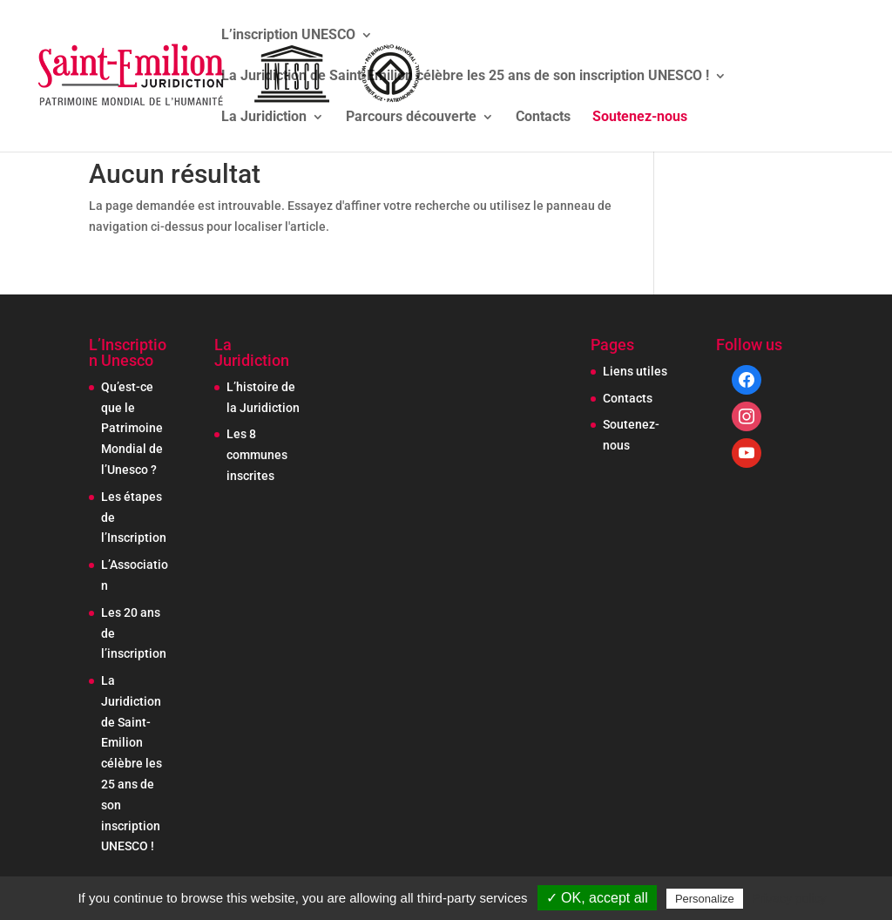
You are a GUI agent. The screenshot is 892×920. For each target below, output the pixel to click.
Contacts (543, 118)
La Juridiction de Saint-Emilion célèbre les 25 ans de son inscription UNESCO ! (465, 77)
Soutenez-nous (639, 118)
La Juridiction (264, 118)
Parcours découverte (411, 118)
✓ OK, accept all (597, 897)
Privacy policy (789, 898)
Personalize (704, 898)
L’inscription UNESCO (288, 36)
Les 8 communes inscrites (256, 455)
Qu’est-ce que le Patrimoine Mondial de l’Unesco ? (132, 428)
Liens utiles (635, 371)
